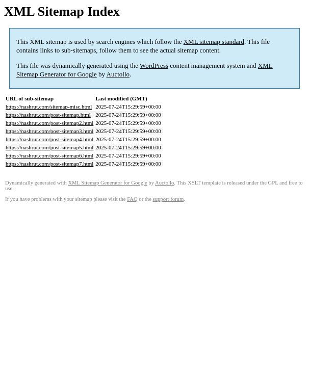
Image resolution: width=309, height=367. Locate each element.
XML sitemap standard (214, 41)
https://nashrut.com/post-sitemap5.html (49, 147)
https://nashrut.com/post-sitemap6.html (49, 155)
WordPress (154, 65)
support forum (168, 199)
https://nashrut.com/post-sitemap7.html (49, 164)
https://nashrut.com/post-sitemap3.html (49, 131)
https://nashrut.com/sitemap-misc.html (49, 106)
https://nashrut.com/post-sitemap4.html (49, 139)
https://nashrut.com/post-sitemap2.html (49, 123)
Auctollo (118, 74)
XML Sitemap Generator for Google (107, 183)
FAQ (132, 199)
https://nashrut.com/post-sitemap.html (48, 115)
